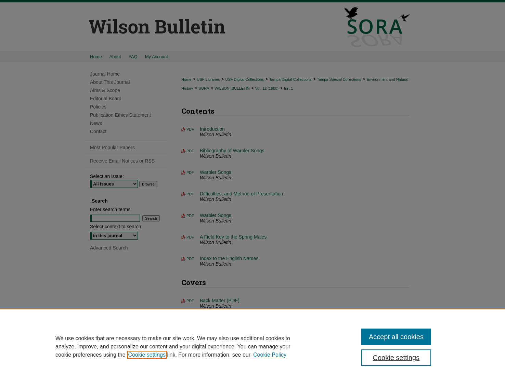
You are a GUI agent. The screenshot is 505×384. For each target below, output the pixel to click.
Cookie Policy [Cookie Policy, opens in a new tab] (269, 355)
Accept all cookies (396, 337)
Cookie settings (147, 355)
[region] (252, 346)
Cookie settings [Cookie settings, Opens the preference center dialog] (396, 357)
